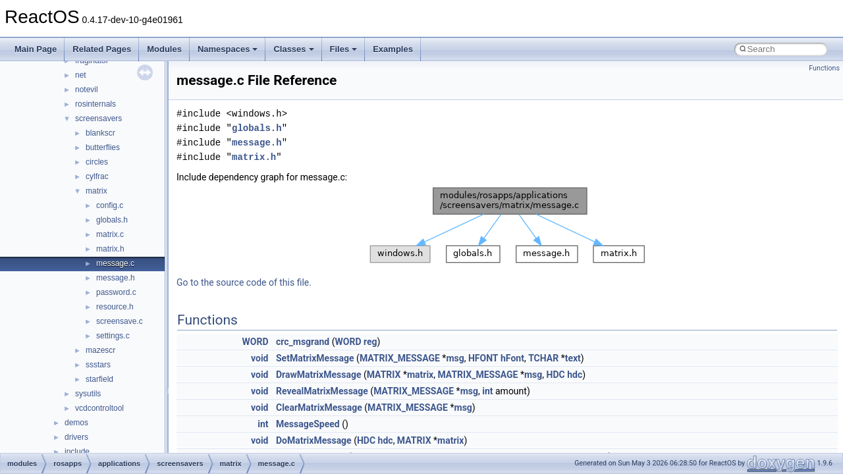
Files (344, 49)
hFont (512, 358)
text (573, 358)
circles (97, 162)
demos (76, 422)
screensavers (98, 118)
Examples (393, 49)
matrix (96, 191)
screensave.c (119, 321)
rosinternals (95, 104)
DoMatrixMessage (314, 440)
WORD (255, 341)
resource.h (115, 306)
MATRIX (384, 374)
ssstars (98, 364)
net (80, 75)
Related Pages (101, 49)
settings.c (113, 335)
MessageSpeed (308, 424)
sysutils (88, 393)
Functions (824, 68)
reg (370, 341)
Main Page (35, 49)
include (77, 451)
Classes (293, 49)
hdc (574, 374)
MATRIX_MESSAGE (400, 358)
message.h (115, 277)
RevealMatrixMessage (322, 391)
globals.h (112, 219)
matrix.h (110, 248)
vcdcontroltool (99, 408)
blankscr (100, 133)
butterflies (103, 147)
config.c (109, 205)
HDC (556, 374)
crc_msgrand (302, 341)
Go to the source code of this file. (244, 282)
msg (455, 358)
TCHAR (543, 358)
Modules (164, 49)
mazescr (100, 350)
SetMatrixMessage (315, 358)
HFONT (483, 358)
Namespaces (228, 49)
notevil (86, 89)
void (259, 358)
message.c (115, 263)
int (487, 391)
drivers (76, 437)
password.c (116, 292)
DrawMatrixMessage (318, 374)
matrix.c (110, 234)
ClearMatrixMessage (319, 407)
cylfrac (97, 176)
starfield (99, 379)
